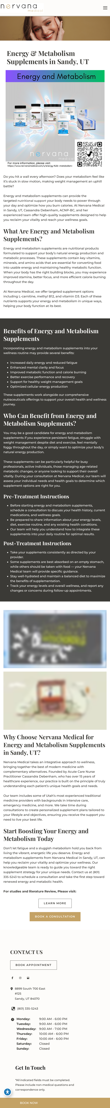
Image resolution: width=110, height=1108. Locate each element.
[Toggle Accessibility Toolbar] (7, 1092)
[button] (55, 905)
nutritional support (32, 202)
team (27, 217)
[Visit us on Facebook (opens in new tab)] (12, 980)
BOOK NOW (28, 1103)
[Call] (24, 1010)
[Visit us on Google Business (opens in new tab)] (28, 980)
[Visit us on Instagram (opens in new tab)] (20, 980)
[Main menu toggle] (105, 9)
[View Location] (12, 990)
